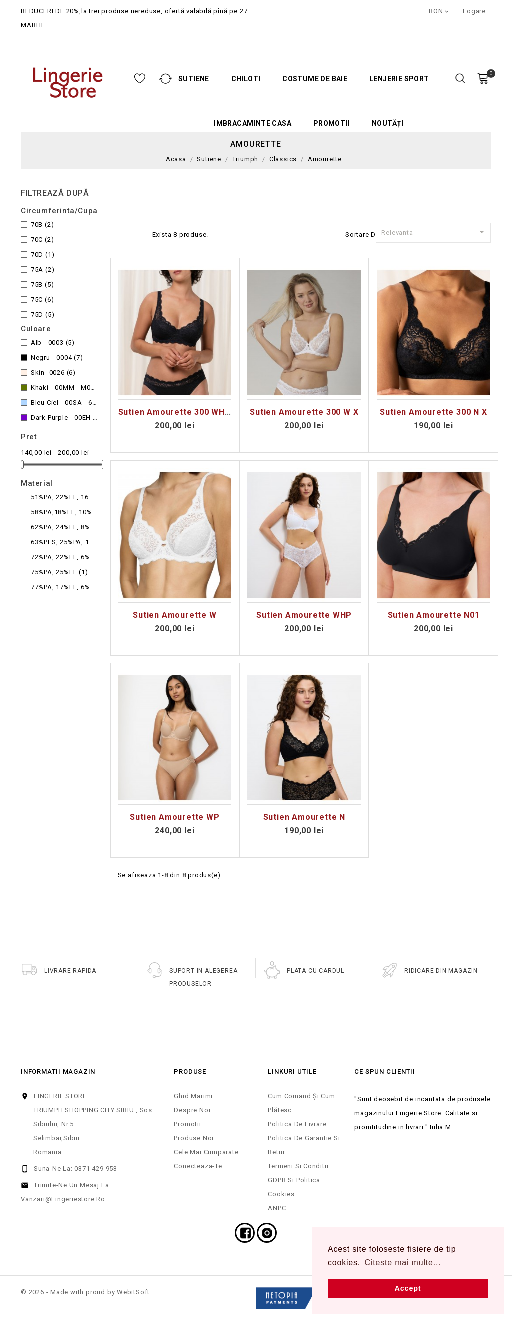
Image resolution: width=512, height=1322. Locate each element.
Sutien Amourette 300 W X (304, 412)
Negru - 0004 (57, 357)
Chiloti (194, 79)
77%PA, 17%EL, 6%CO (64, 587)
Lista (139, 233)
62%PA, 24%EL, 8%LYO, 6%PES (64, 527)
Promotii (280, 123)
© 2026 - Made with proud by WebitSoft (85, 1292)
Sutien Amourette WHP (304, 615)
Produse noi (194, 1138)
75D (43, 314)
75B (42, 284)
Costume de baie (263, 79)
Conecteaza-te (198, 1166)
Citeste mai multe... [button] (403, 1262)
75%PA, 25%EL (59, 572)
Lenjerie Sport (348, 79)
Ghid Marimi (193, 1096)
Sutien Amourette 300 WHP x (178, 412)
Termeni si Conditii (298, 1166)
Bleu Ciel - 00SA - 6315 (64, 402)
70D (43, 254)
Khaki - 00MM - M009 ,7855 (64, 387)
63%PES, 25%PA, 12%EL (64, 542)
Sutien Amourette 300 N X (433, 412)
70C (42, 239)
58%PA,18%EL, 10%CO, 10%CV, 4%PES (64, 512)
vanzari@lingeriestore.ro (63, 1199)
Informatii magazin (58, 1071)
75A (43, 269)
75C (42, 299)
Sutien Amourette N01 (434, 615)
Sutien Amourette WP (175, 817)
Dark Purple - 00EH (64, 417)
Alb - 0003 (53, 342)
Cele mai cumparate (206, 1152)
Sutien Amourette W (174, 615)
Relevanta (435, 232)
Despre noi (192, 1110)
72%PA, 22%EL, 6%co (64, 557)
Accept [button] (408, 1288)
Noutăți (336, 123)
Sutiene (142, 79)
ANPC (277, 1208)
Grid (123, 233)
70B (42, 224)
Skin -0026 (53, 372)
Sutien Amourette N (305, 817)
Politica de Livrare (297, 1124)
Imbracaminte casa (201, 123)
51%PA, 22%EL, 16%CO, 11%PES (64, 497)
